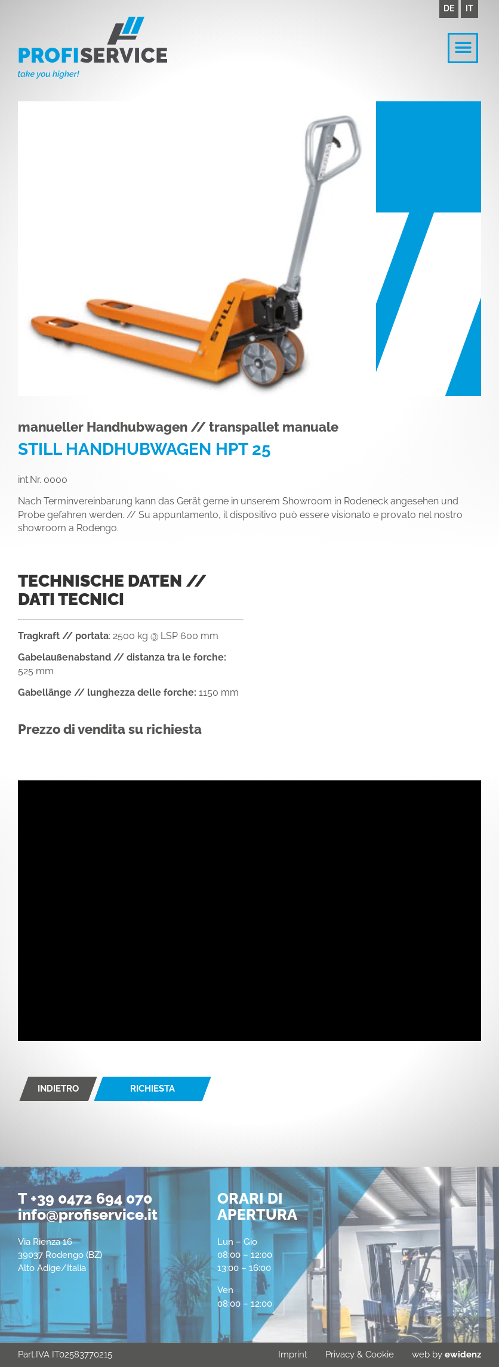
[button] (463, 48)
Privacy (340, 1354)
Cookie (379, 1354)
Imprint (292, 1354)
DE (448, 8)
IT (469, 8)
